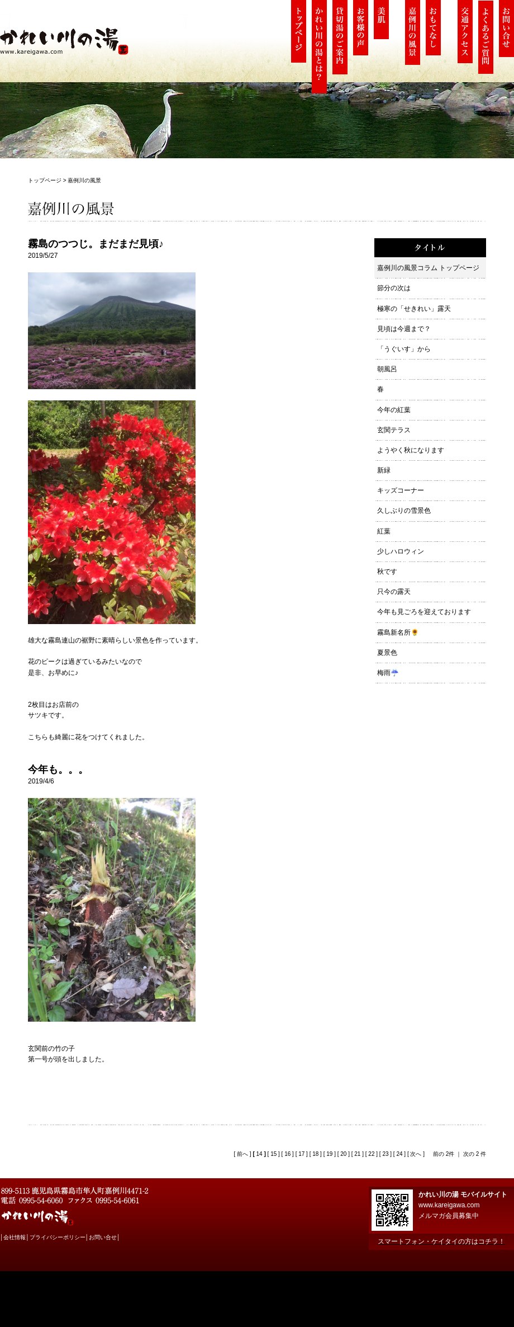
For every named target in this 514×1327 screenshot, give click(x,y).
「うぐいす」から (404, 349)
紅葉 (384, 531)
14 (259, 1154)
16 (287, 1154)
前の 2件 (443, 1154)
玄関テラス (394, 430)
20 (343, 1154)
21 (357, 1154)
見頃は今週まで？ (404, 329)
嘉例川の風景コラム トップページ (428, 268)
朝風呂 (387, 369)
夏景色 (387, 653)
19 (329, 1154)
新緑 (384, 470)
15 (273, 1154)
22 (371, 1154)
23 (385, 1154)
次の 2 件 (474, 1154)
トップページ (44, 180)
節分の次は (394, 288)
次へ (415, 1154)
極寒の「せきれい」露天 (414, 309)
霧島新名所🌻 (398, 632)
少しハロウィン (400, 551)
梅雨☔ (388, 673)
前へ (241, 1154)
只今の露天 (394, 592)
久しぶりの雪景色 (404, 510)
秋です (387, 571)
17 (301, 1154)
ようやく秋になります (410, 450)
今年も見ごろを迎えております (424, 612)
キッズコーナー (400, 490)
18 (315, 1154)
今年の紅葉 (394, 410)
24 (399, 1154)
